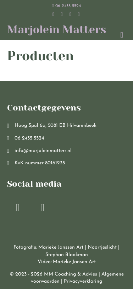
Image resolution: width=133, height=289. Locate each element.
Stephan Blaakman (66, 254)
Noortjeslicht (102, 247)
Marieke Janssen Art (60, 247)
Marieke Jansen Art (74, 262)
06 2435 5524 (66, 6)
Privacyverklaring (83, 281)
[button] (17, 207)
